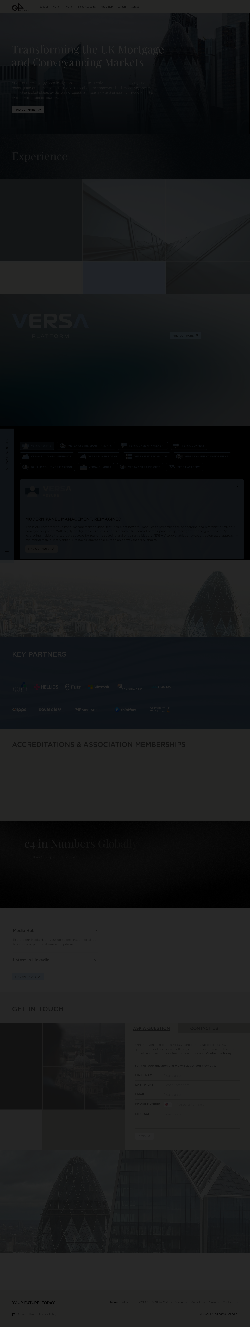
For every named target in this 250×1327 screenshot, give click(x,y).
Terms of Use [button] (26, 1314)
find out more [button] (27, 109)
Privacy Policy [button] (47, 1314)
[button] (20, 6)
